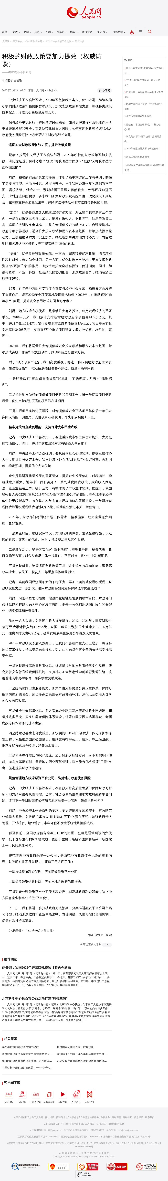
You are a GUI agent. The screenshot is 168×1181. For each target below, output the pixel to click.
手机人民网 (35, 1096)
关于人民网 (37, 1117)
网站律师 (127, 1117)
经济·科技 (18, 41)
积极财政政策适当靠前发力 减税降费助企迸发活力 (31, 1054)
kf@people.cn (54, 1130)
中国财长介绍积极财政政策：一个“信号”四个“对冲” (32, 1067)
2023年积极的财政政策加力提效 (20, 1047)
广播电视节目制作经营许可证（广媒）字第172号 (125, 1136)
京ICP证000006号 (140, 1143)
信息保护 (138, 1117)
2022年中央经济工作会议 (58, 41)
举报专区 (87, 32)
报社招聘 (49, 1117)
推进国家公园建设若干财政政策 (75, 1047)
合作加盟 (83, 1117)
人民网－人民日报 (46, 90)
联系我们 (149, 1117)
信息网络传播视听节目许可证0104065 (25, 1143)
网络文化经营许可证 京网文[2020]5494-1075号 (69, 1143)
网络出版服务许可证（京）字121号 (112, 1143)
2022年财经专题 (34, 41)
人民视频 (62, 1096)
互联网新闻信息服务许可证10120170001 (38, 1136)
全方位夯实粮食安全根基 (138, 116)
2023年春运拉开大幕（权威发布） (143, 148)
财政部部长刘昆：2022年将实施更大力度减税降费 (86, 1054)
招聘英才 (60, 1117)
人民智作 (89, 1096)
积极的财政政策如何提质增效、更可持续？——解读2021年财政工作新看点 (45, 1060)
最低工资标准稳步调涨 (137, 157)
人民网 (5, 41)
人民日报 (8, 1096)
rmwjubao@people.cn (128, 1130)
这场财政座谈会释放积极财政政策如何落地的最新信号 (88, 1060)
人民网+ (22, 1096)
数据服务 (105, 1117)
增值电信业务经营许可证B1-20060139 (79, 1136)
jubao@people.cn (116, 1124)
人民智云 (76, 1096)
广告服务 (71, 1117)
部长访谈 (79, 41)
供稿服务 (94, 1117)
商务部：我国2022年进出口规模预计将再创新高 (36, 967)
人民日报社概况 (22, 1117)
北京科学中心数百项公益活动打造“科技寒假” (35, 998)
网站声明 (116, 1117)
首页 (4, 32)
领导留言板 (49, 1096)
